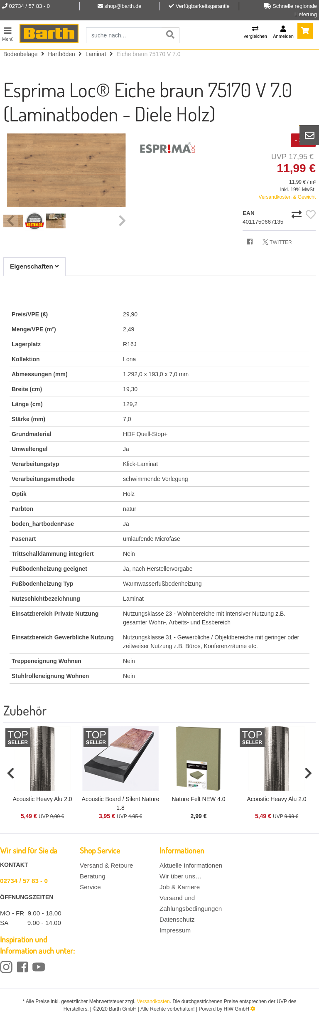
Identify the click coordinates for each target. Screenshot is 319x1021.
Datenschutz (177, 919)
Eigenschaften (34, 266)
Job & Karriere (180, 886)
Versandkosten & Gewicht (287, 197)
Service (90, 886)
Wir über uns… (180, 876)
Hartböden (61, 54)
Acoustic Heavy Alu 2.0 (42, 799)
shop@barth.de (122, 6)
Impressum (175, 930)
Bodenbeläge (20, 54)
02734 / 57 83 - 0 (24, 880)
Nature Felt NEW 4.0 (198, 799)
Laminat (96, 54)
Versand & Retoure (106, 865)
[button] (10, 774)
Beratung (93, 876)
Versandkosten (153, 1001)
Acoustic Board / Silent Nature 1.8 (121, 803)
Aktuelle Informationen (191, 865)
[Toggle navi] (8, 33)
